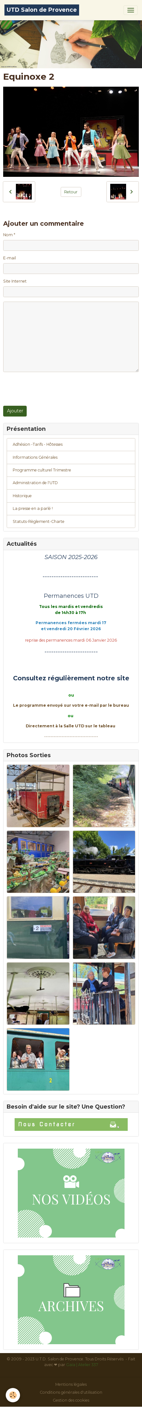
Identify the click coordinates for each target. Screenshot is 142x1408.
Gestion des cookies (71, 1400)
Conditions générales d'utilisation (71, 1392)
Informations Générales (35, 457)
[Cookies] (13, 1395)
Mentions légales (71, 1384)
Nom (8, 234)
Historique (22, 495)
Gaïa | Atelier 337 (82, 1364)
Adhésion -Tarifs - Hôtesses (38, 444)
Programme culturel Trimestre (42, 470)
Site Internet (15, 281)
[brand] (41, 10)
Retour (71, 192)
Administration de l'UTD (35, 482)
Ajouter (15, 411)
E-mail (9, 258)
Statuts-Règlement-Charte (38, 521)
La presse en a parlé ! (33, 508)
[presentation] (51, 389)
